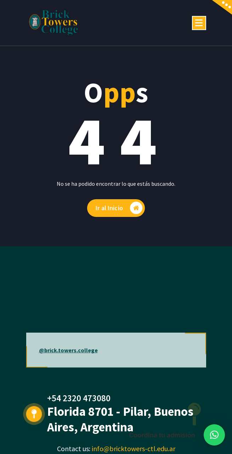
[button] (214, 435)
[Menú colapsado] (199, 23)
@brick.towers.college (68, 362)
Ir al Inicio (119, 208)
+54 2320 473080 (79, 398)
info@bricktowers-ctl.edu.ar (133, 448)
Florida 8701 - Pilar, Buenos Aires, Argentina (120, 419)
